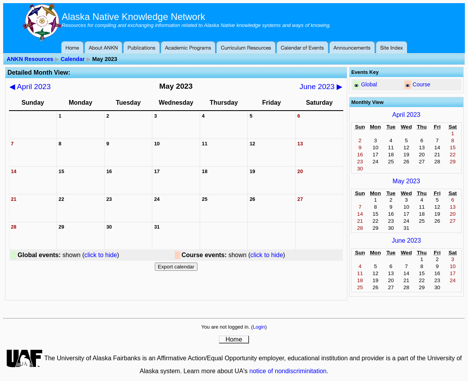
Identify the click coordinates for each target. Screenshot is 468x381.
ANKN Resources (30, 59)
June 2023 (320, 86)
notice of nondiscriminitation (287, 371)
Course (421, 84)
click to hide (100, 255)
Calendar (73, 59)
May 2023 (406, 181)
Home (234, 339)
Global (369, 84)
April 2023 (30, 86)
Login (259, 327)
